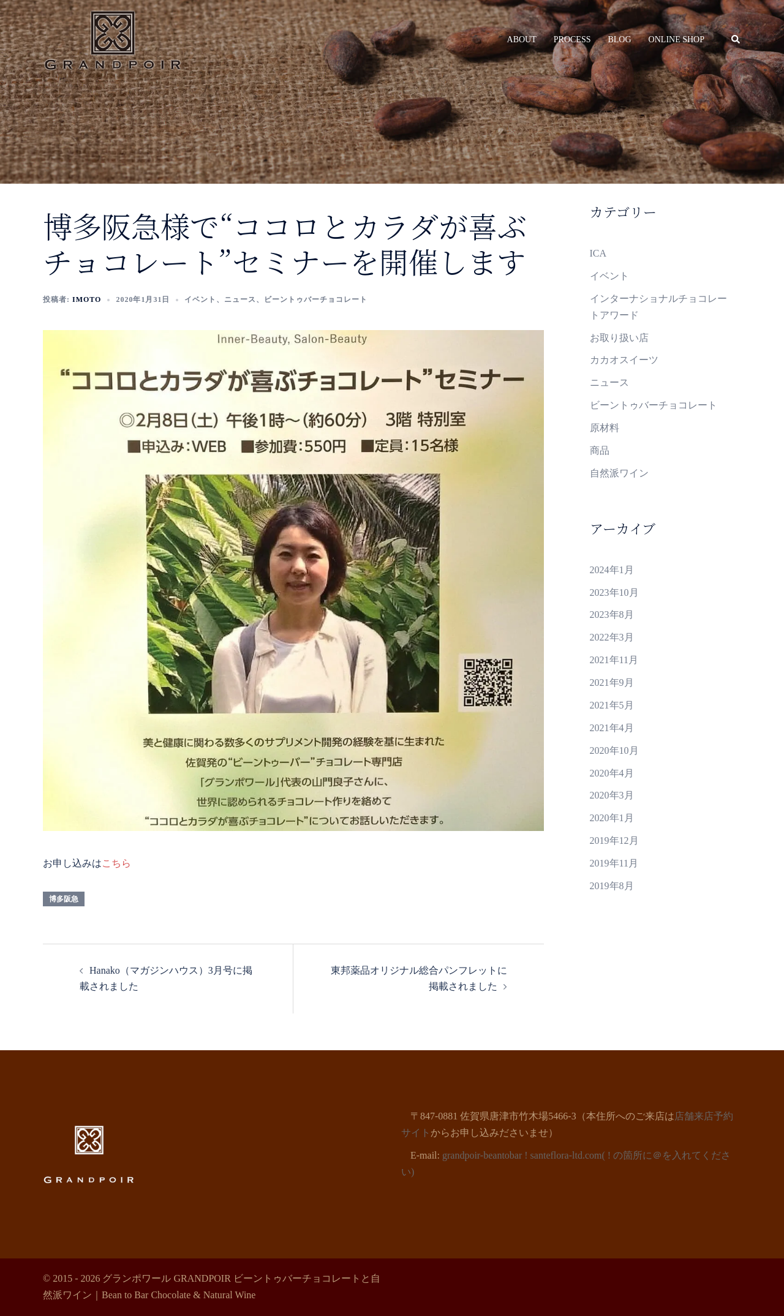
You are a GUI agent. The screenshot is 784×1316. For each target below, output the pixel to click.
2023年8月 (612, 614)
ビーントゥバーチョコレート (316, 299)
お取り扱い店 (619, 338)
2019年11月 (614, 863)
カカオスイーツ (624, 360)
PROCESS (572, 39)
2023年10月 (614, 592)
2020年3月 (612, 795)
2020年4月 (612, 773)
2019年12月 (614, 840)
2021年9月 (612, 682)
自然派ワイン (619, 473)
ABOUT (522, 39)
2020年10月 (614, 750)
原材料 (604, 428)
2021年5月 (612, 705)
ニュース (240, 299)
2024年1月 (612, 570)
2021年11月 (614, 660)
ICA (598, 253)
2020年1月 (612, 818)
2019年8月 (612, 886)
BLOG (619, 39)
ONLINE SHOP (676, 39)
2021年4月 (612, 728)
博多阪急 (63, 899)
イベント (200, 299)
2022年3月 (612, 637)
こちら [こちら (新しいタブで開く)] (116, 863)
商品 (599, 450)
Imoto (86, 299)
